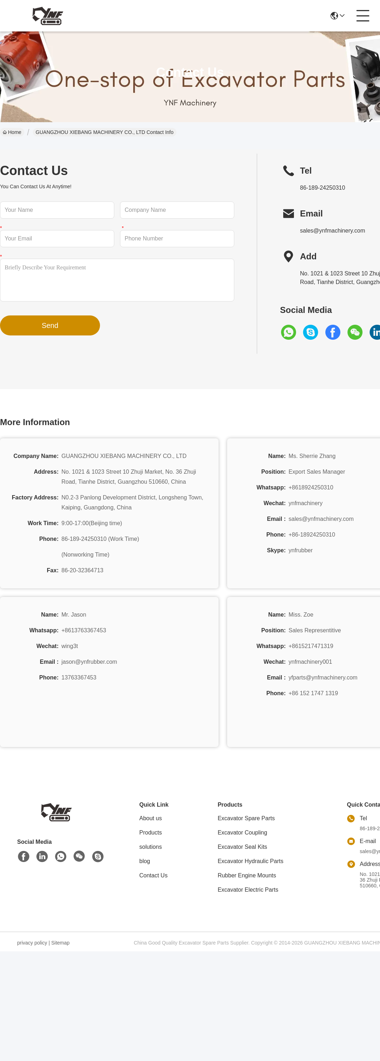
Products (150, 833)
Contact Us (153, 875)
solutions (150, 847)
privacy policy (32, 943)
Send (50, 325)
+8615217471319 (311, 646)
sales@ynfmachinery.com (332, 231)
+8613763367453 (83, 630)
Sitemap (60, 943)
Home (12, 132)
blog (144, 861)
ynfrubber (301, 550)
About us (150, 818)
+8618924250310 (311, 487)
